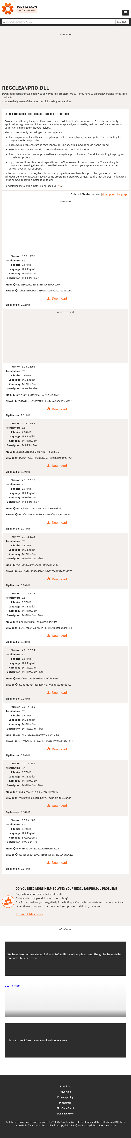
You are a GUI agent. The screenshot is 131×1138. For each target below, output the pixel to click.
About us (65, 1086)
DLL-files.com (12, 985)
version (96, 194)
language (122, 194)
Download (59, 298)
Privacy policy (65, 1097)
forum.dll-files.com (28, 914)
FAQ (59, 185)
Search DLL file (122, 22)
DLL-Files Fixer (65, 1113)
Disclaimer (65, 1102)
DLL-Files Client (65, 1108)
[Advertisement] (65, 60)
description (108, 194)
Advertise (65, 1091)
